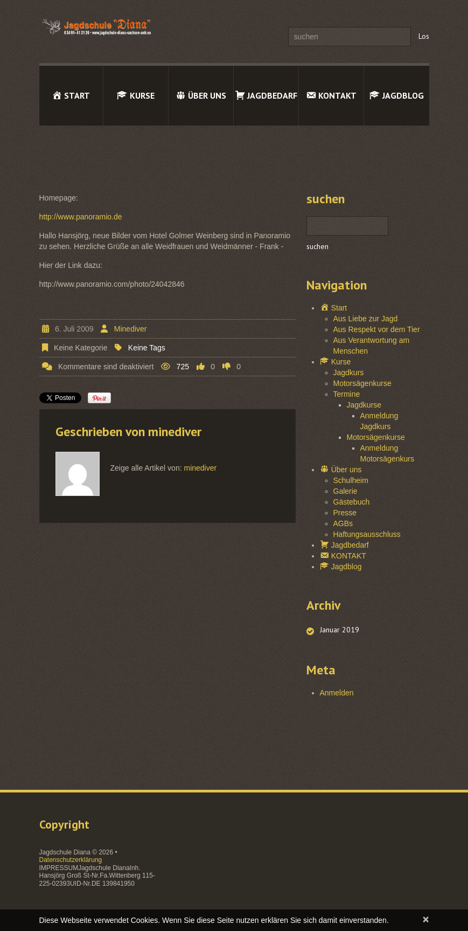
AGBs (343, 523)
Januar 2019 (339, 630)
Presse (345, 512)
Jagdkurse (364, 405)
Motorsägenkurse (362, 383)
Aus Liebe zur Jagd (365, 318)
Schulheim (350, 480)
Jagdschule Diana (64, 852)
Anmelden (337, 692)
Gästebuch (351, 502)
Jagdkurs (348, 372)
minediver (130, 329)
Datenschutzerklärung (70, 860)
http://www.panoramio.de (80, 216)
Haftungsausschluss (367, 534)
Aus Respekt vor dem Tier (376, 329)
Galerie (345, 491)
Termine (346, 394)
